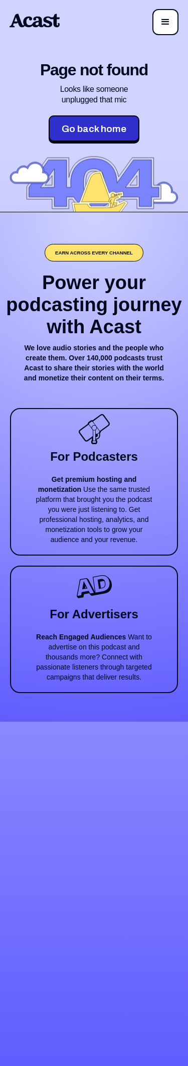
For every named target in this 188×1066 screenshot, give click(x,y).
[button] (165, 22)
